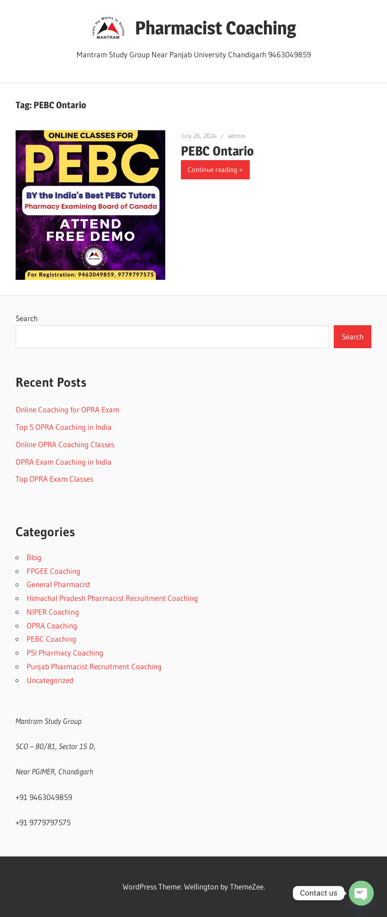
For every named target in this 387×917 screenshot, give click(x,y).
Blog (34, 557)
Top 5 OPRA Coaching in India (64, 427)
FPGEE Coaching (53, 571)
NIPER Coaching (53, 612)
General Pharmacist (58, 584)
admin (237, 136)
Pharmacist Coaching (215, 28)
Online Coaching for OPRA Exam (67, 409)
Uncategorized (50, 680)
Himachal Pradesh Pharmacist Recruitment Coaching (112, 598)
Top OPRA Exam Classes (54, 479)
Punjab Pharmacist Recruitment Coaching (94, 666)
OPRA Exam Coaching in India (64, 462)
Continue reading (212, 169)
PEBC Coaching (51, 639)
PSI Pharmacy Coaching (65, 652)
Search (27, 318)
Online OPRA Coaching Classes (65, 444)
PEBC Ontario (217, 151)
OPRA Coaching (52, 625)
